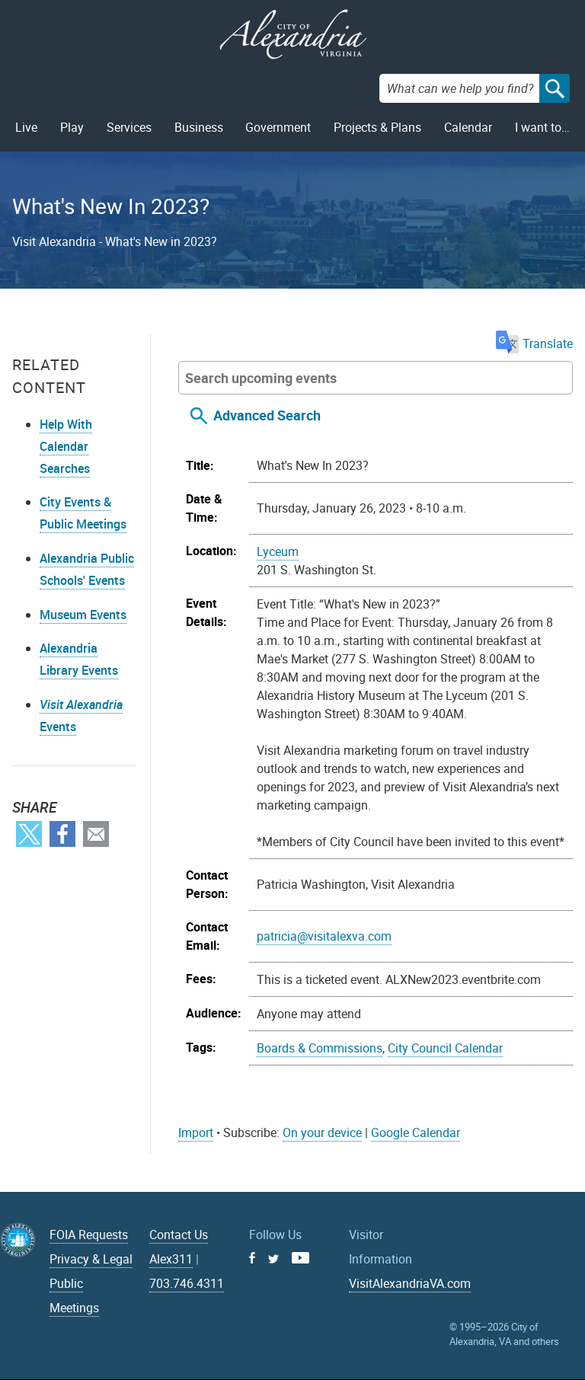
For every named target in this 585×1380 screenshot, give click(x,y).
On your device (322, 1132)
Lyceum (278, 551)
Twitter (29, 834)
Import (195, 1132)
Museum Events (83, 614)
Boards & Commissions (319, 1048)
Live (26, 127)
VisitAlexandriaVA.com (410, 1283)
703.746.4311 (186, 1283)
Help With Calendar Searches (66, 446)
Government (278, 127)
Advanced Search (267, 415)
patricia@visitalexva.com (324, 936)
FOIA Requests (89, 1234)
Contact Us (178, 1234)
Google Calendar (415, 1132)
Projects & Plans (377, 127)
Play (72, 127)
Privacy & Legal (91, 1259)
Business (198, 127)
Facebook (62, 834)
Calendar (468, 127)
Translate (534, 343)
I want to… (542, 127)
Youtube (300, 1257)
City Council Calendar (445, 1048)
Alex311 (171, 1259)
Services (129, 127)
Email (96, 834)
